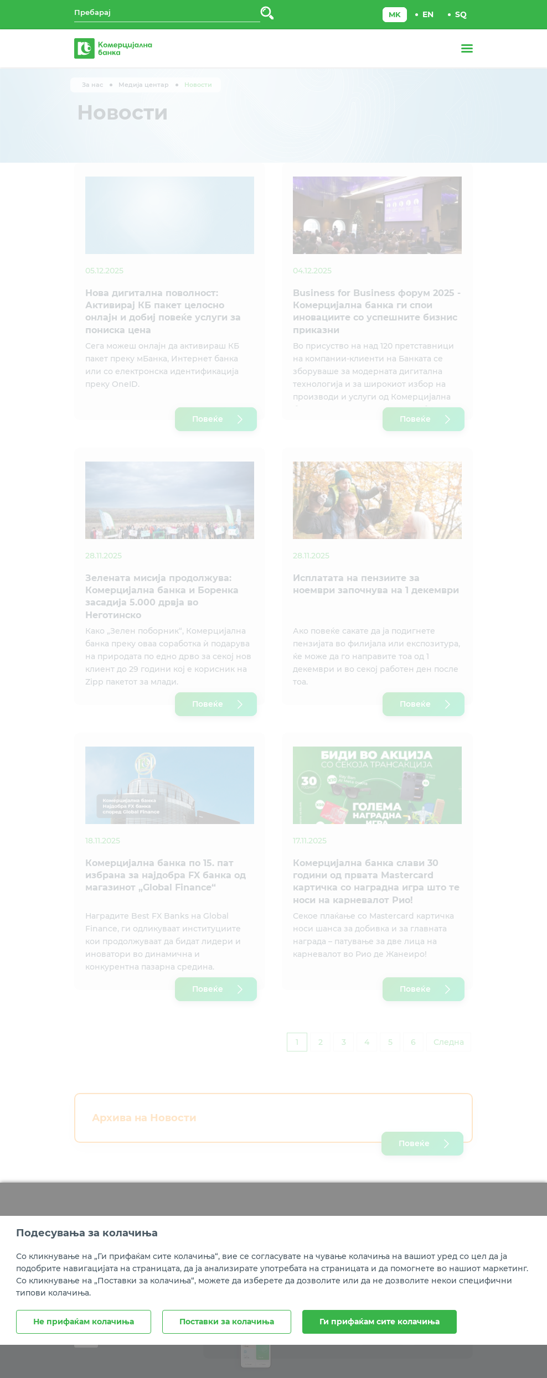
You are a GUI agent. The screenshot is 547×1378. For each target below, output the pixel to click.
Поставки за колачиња (226, 1322)
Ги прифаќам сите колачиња (379, 1322)
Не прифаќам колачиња (83, 1322)
